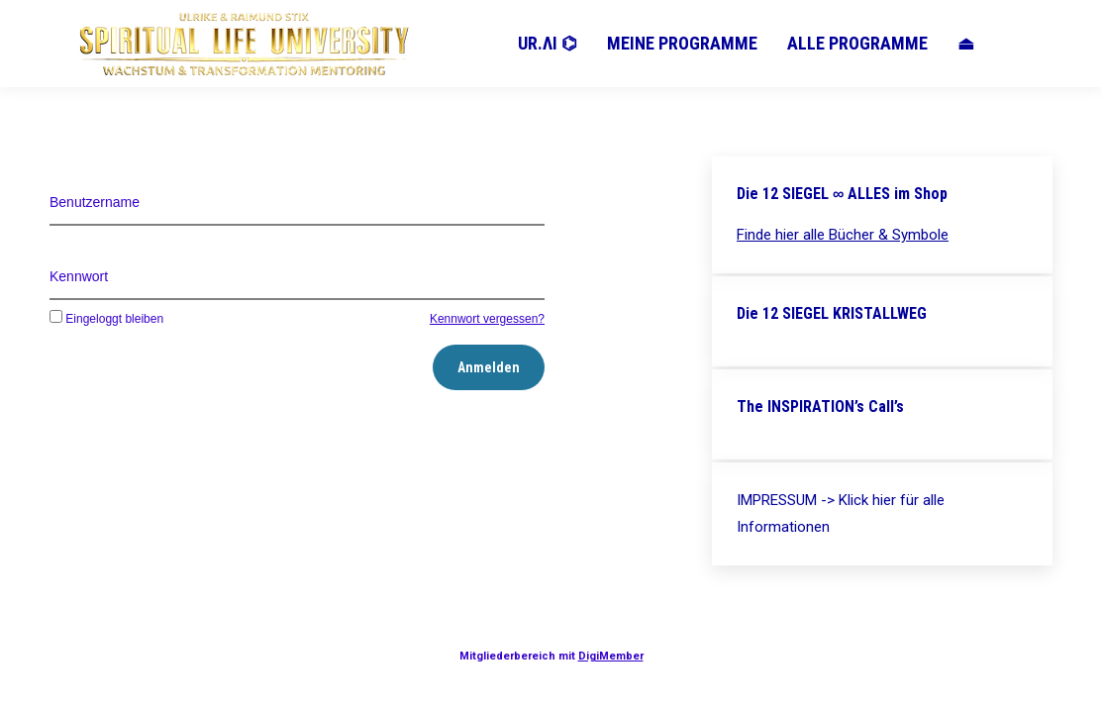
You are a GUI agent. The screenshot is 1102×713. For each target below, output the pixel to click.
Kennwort (79, 276)
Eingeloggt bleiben (106, 319)
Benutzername (95, 202)
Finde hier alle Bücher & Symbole (843, 235)
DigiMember (611, 656)
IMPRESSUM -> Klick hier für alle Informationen (841, 513)
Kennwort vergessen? (487, 319)
